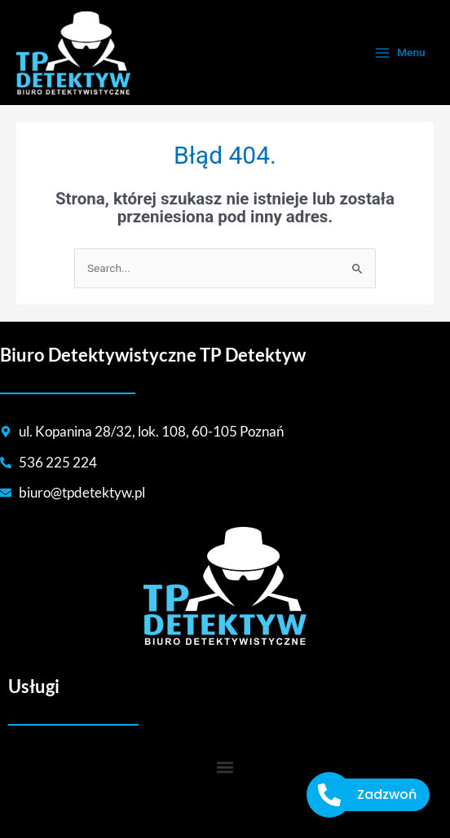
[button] (225, 767)
